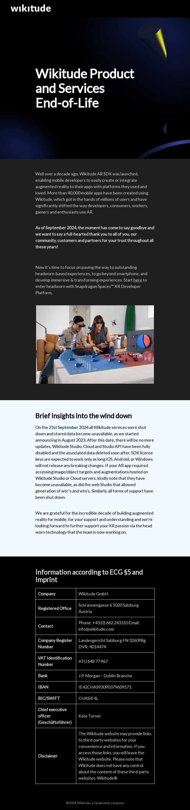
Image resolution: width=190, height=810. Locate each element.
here (137, 279)
